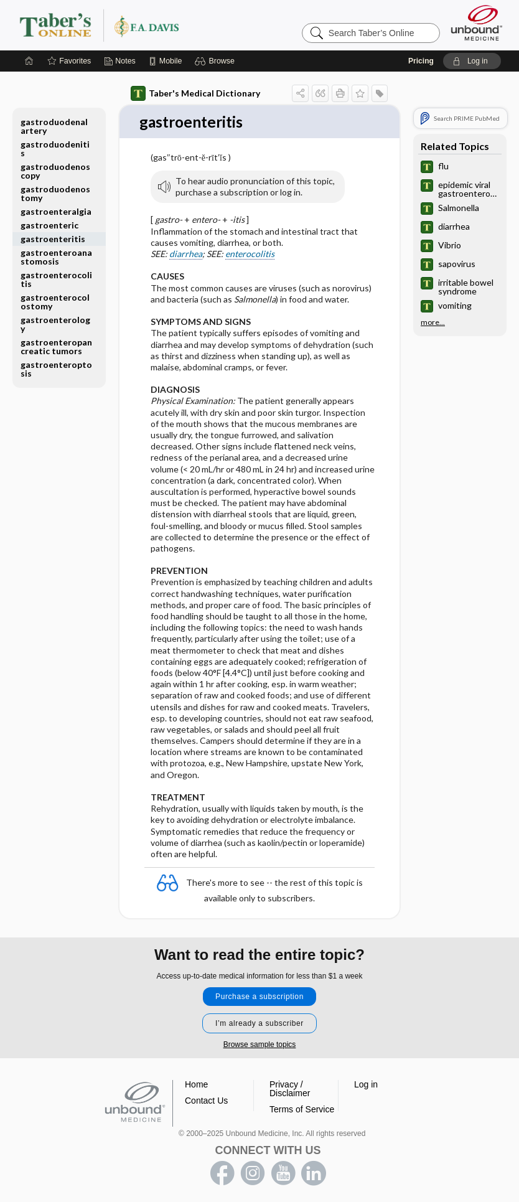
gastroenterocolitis (56, 279)
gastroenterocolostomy (55, 301)
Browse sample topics (259, 1044)
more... (433, 322)
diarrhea (185, 254)
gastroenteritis (53, 238)
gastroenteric (49, 225)
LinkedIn (313, 1173)
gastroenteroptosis (56, 368)
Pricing (421, 61)
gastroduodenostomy (55, 193)
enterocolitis (249, 254)
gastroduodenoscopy (55, 171)
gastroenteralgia (56, 211)
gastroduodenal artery (54, 126)
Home (196, 1084)
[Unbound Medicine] (476, 22)
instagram (252, 1173)
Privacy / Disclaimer (289, 1088)
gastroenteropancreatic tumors (56, 346)
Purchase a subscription (259, 996)
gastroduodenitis (55, 148)
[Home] (29, 61)
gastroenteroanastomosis (56, 256)
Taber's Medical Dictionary (195, 93)
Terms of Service (301, 1109)
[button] (216, 61)
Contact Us (206, 1101)
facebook (222, 1173)
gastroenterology (55, 324)
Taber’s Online (173, 25)
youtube (283, 1173)
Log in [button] (366, 1084)
